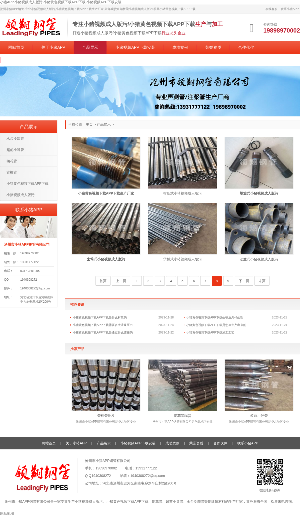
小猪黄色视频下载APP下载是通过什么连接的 (103, 332)
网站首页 (16, 47)
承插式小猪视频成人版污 (182, 259)
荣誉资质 (213, 47)
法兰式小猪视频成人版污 (259, 259)
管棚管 (11, 172)
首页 (103, 281)
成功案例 (180, 47)
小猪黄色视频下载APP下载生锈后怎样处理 (214, 317)
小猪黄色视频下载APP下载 (27, 184)
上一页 (121, 281)
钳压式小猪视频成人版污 (182, 193)
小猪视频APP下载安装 (135, 47)
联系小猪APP (290, 9)
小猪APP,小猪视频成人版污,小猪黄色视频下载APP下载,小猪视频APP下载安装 (61, 2)
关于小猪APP (53, 47)
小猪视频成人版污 (20, 195)
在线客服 (272, 9)
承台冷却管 (15, 138)
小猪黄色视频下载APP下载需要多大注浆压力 (103, 325)
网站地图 (7, 513)
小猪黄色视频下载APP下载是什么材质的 (100, 317)
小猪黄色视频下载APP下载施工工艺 (210, 332)
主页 (89, 124)
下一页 (244, 281)
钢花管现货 (182, 416)
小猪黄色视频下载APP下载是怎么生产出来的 (216, 325)
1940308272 (101, 476)
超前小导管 (259, 416)
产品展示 (90, 47)
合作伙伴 (246, 47)
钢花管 (11, 161)
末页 (262, 281)
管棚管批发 (106, 416)
